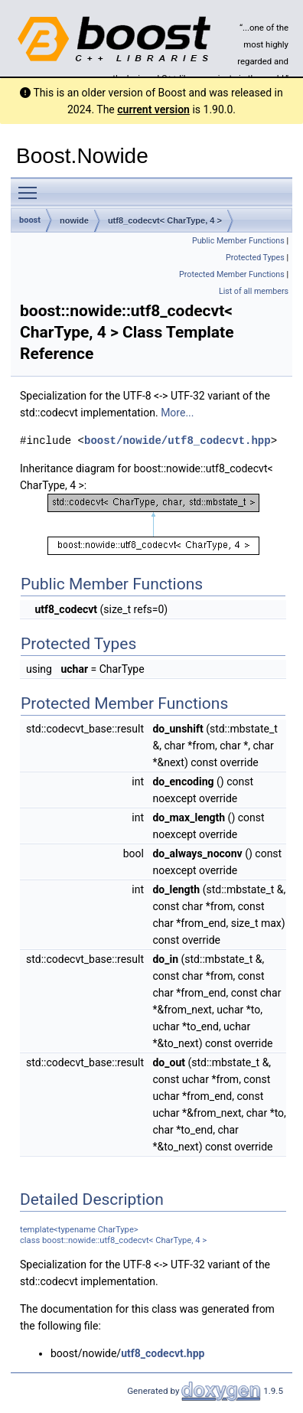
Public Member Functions (238, 241)
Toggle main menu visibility (31, 186)
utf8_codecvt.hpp (162, 1352)
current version (153, 109)
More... (177, 412)
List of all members (253, 291)
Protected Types (255, 258)
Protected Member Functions (232, 274)
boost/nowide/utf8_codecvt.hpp (177, 439)
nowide (74, 220)
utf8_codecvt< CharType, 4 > (165, 220)
